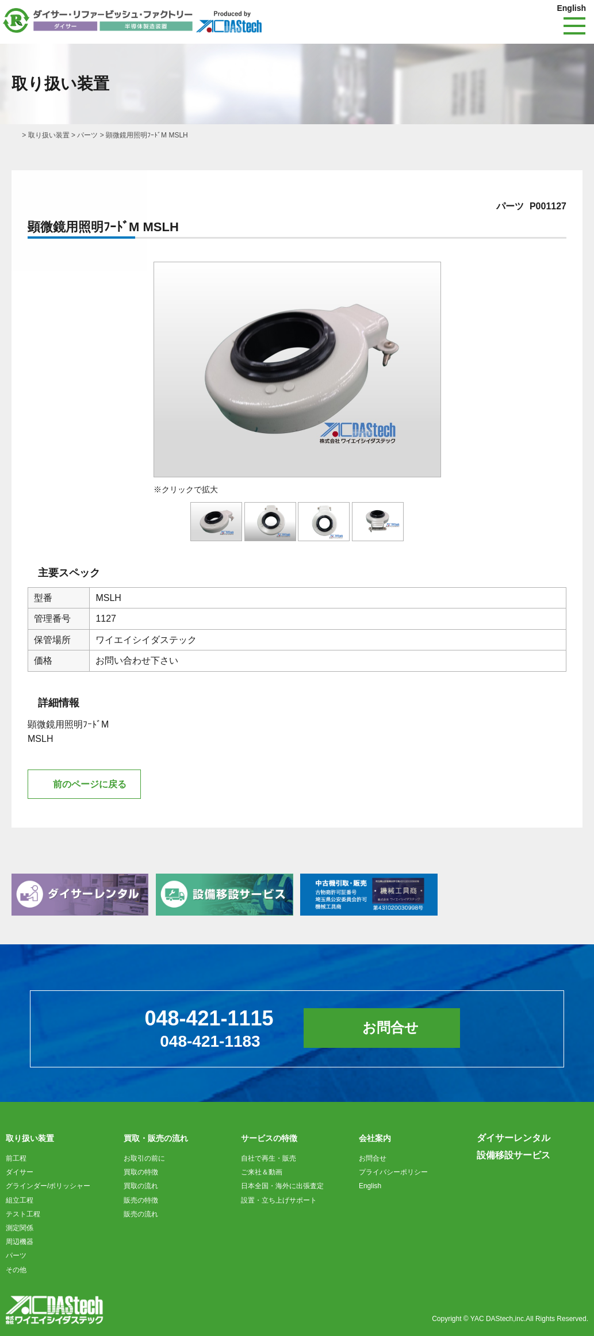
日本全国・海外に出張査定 (282, 1186)
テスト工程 (23, 1214)
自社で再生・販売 (268, 1158)
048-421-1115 (208, 1018)
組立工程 (19, 1200)
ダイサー (19, 1172)
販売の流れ (141, 1214)
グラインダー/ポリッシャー (48, 1186)
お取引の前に (144, 1158)
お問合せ (390, 1027)
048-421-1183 (210, 1041)
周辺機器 (19, 1242)
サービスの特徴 (269, 1138)
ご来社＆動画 (261, 1172)
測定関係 (19, 1228)
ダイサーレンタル (513, 1138)
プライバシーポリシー (393, 1172)
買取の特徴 (141, 1172)
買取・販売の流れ (156, 1138)
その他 (16, 1270)
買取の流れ (141, 1186)
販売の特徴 (141, 1200)
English (571, 8)
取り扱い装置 (49, 135)
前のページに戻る (90, 784)
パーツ (87, 135)
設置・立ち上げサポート (279, 1200)
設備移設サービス (513, 1155)
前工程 (16, 1158)
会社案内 (375, 1138)
